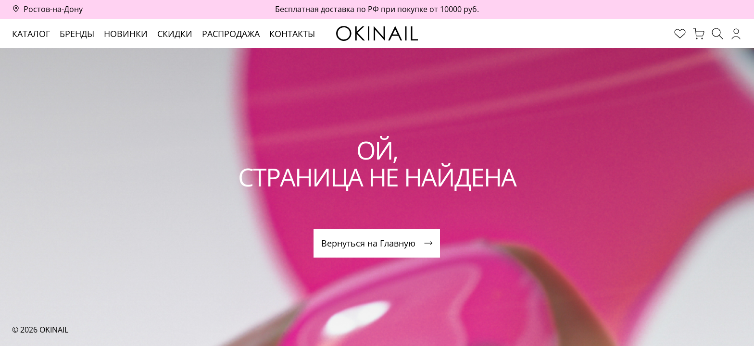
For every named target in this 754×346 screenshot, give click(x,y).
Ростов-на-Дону (53, 9)
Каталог (31, 33)
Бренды (77, 33)
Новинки (126, 33)
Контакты (292, 33)
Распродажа (231, 33)
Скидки (174, 33)
